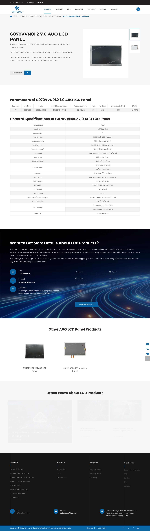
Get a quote (22, 73)
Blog (69, 9)
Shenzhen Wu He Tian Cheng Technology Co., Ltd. (38, 528)
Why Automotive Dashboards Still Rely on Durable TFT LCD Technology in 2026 (92, 429)
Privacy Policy (101, 528)
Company (91, 9)
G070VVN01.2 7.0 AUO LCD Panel (76, 16)
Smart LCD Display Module (20, 483)
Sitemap (90, 528)
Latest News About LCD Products (75, 394)
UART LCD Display (16, 471)
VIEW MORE (17, 440)
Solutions (59, 9)
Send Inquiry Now (88, 304)
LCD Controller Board (18, 495)
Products (47, 9)
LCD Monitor (14, 499)
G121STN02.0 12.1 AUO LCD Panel (35, 371)
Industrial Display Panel (38, 16)
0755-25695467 (17, 2)
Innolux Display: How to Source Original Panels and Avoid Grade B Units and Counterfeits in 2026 (124, 429)
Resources (79, 9)
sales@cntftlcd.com (36, 2)
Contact (114, 9)
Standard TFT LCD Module (19, 475)
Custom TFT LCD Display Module (22, 479)
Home (15, 16)
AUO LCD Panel (55, 16)
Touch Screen (15, 487)
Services (103, 9)
